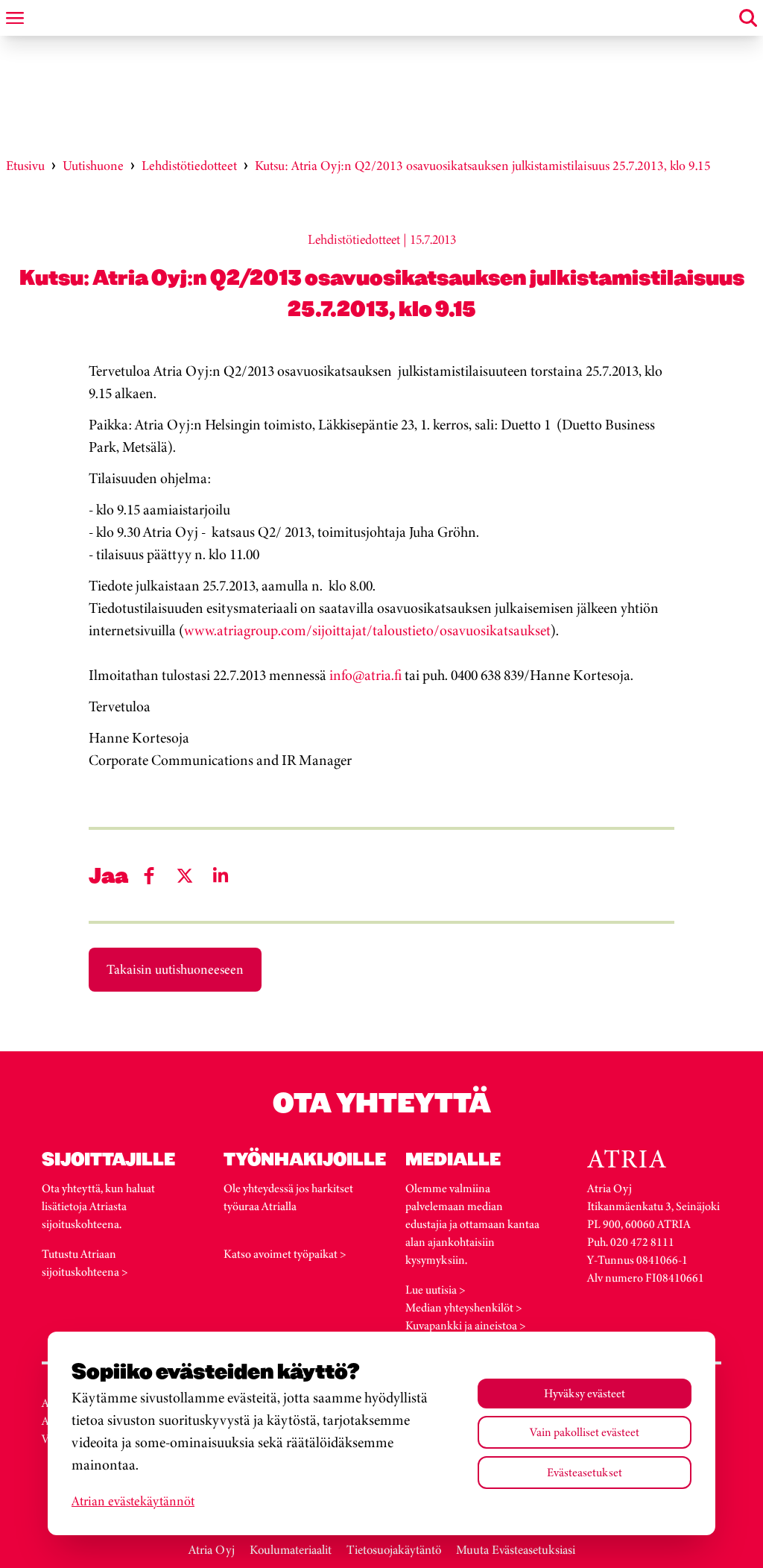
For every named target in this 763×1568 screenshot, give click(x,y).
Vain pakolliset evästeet (584, 1432)
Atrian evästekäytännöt (133, 1501)
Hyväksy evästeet (584, 1393)
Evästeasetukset (584, 1472)
